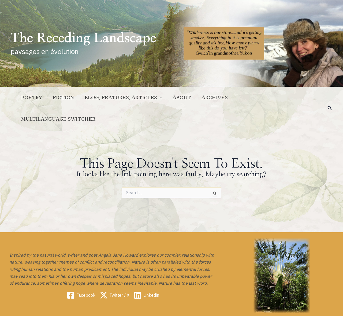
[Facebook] (81, 274)
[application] (165, 97)
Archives (216, 97)
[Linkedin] (146, 274)
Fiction (70, 97)
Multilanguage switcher (275, 97)
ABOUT (185, 97)
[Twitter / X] (114, 274)
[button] (329, 97)
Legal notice (239, 306)
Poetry (40, 97)
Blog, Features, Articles (129, 97)
